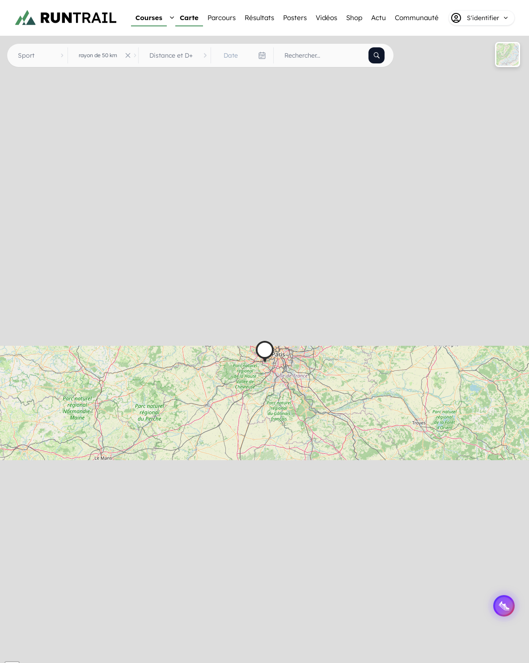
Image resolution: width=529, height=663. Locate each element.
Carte (189, 17)
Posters (295, 17)
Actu (378, 17)
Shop (354, 17)
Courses (148, 17)
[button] (265, 352)
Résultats (259, 17)
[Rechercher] (376, 55)
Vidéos (326, 17)
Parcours (221, 17)
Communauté (417, 17)
